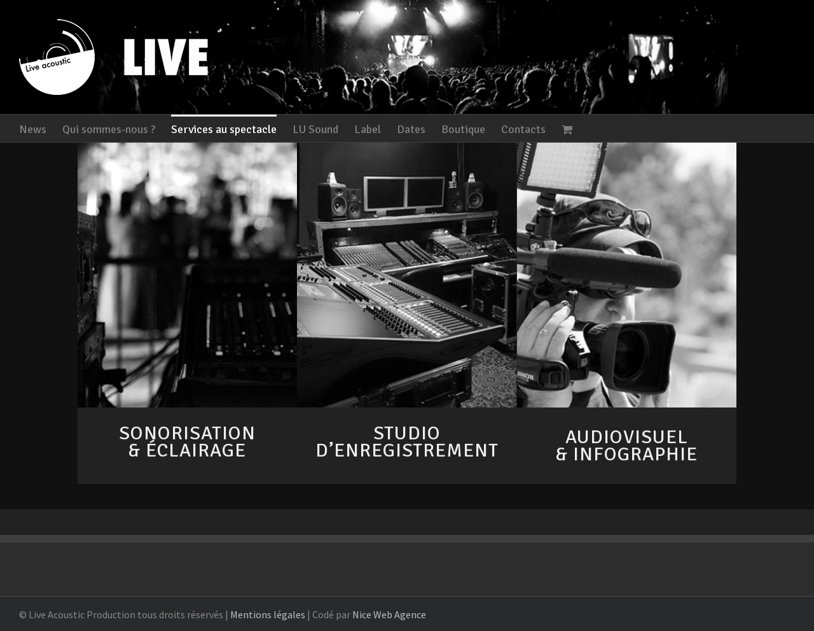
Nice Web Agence (389, 614)
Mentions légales (267, 614)
